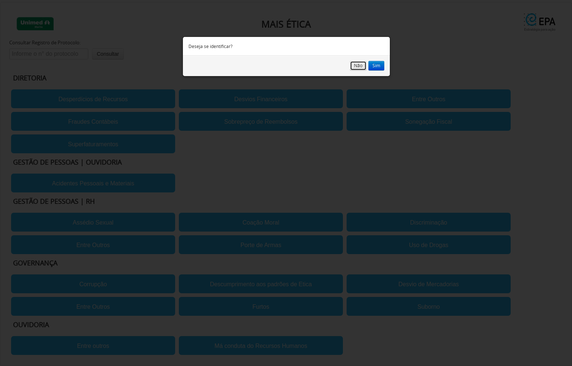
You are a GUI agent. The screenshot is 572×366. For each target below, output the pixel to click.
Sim (376, 65)
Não (358, 65)
